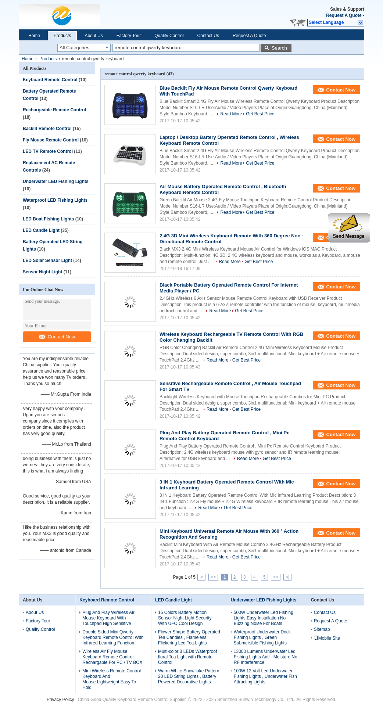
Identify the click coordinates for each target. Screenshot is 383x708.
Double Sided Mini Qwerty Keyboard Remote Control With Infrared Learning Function (112, 637)
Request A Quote (343, 15)
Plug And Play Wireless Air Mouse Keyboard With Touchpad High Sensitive (108, 618)
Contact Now (57, 336)
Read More (231, 113)
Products (62, 35)
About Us (94, 35)
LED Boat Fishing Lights (48, 219)
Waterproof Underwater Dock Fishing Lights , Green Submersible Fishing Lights (262, 637)
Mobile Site (327, 638)
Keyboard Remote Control (50, 79)
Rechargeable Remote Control (54, 109)
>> (275, 577)
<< (213, 577)
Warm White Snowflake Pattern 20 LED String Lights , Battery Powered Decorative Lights (188, 676)
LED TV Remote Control (48, 151)
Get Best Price (260, 113)
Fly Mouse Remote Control (51, 140)
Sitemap (322, 629)
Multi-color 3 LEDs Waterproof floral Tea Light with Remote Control (187, 657)
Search (279, 48)
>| (287, 577)
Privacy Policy (60, 699)
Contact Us (208, 35)
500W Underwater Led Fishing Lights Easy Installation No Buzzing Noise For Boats (263, 618)
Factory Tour (129, 35)
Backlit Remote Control (47, 128)
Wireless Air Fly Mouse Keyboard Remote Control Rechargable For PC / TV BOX (112, 657)
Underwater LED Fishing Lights (56, 181)
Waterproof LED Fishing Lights (55, 200)
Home (34, 35)
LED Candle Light (41, 230)
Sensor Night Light (42, 271)
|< (201, 577)
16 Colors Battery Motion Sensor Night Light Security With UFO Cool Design (184, 618)
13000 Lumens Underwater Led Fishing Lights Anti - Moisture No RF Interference (265, 657)
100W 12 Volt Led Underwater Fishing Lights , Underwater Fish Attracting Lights (265, 676)
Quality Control (168, 35)
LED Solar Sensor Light (47, 260)
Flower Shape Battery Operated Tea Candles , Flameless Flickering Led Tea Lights (189, 637)
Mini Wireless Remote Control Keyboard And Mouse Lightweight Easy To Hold (111, 679)
